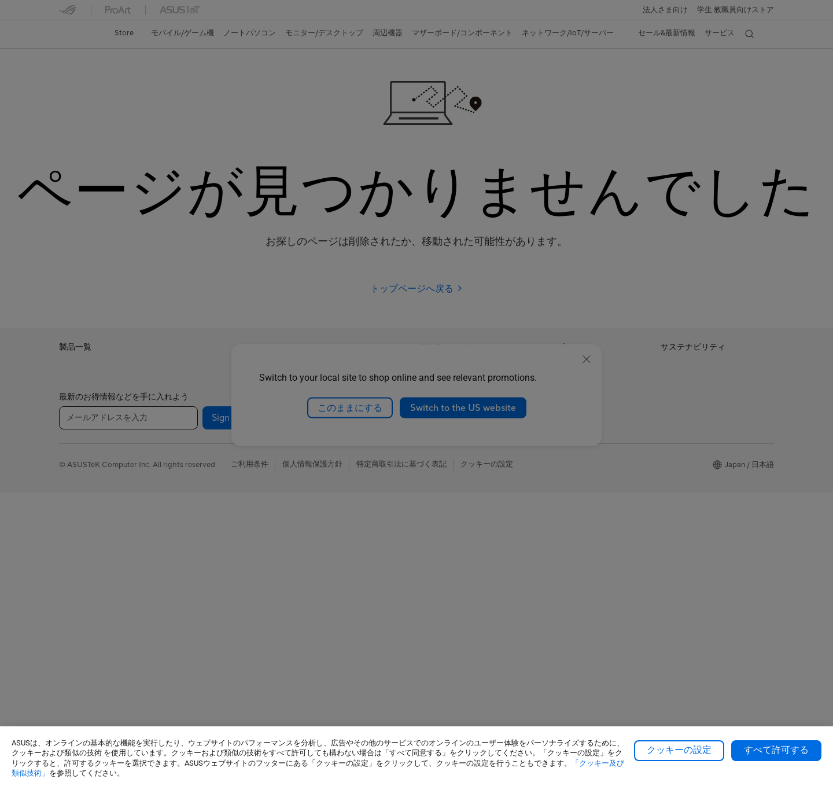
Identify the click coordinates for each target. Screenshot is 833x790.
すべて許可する (776, 750)
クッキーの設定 (679, 750)
